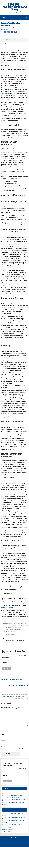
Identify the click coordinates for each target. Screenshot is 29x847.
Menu (3, 17)
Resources (7, 831)
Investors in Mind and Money (14, 8)
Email (3, 734)
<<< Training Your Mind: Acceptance (11, 679)
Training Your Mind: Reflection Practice (14, 797)
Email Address (6, 657)
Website (3, 740)
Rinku (14, 28)
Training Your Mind (5, 29)
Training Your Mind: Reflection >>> (18, 685)
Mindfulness (22, 28)
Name (3, 728)
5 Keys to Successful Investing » (19, 698)
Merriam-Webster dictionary (18, 88)
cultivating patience (7, 607)
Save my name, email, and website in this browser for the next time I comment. (12, 749)
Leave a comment (7, 693)
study (9, 154)
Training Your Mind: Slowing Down (13, 795)
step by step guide (19, 548)
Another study (22, 158)
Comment (4, 711)
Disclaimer (14, 841)
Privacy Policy (14, 838)
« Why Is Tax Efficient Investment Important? (13, 696)
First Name (5, 662)
